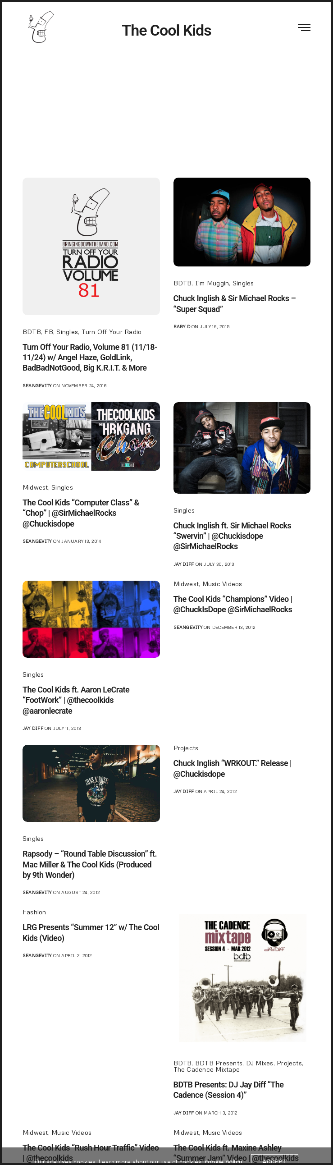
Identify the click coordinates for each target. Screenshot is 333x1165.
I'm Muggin (212, 283)
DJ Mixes (260, 1063)
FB (48, 331)
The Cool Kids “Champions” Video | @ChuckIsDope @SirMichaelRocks (232, 604)
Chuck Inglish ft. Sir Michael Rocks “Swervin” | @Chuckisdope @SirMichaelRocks (232, 536)
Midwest (35, 487)
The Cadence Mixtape (206, 1069)
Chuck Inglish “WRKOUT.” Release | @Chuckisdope (232, 768)
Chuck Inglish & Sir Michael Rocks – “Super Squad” (234, 303)
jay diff (183, 564)
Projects (186, 748)
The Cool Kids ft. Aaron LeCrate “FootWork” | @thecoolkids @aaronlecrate (76, 700)
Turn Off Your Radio (112, 331)
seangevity (37, 385)
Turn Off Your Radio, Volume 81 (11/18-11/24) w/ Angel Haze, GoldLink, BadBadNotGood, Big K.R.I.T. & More (90, 357)
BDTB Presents (218, 1063)
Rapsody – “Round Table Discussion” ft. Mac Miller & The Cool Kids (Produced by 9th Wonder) (90, 864)
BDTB (32, 331)
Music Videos (222, 583)
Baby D (181, 326)
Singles (67, 331)
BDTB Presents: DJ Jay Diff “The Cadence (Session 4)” (228, 1090)
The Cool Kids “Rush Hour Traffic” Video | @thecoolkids (91, 1153)
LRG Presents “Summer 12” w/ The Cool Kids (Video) (91, 932)
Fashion (34, 912)
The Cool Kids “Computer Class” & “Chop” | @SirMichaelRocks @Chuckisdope (81, 513)
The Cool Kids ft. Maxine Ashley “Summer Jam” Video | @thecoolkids (236, 1153)
